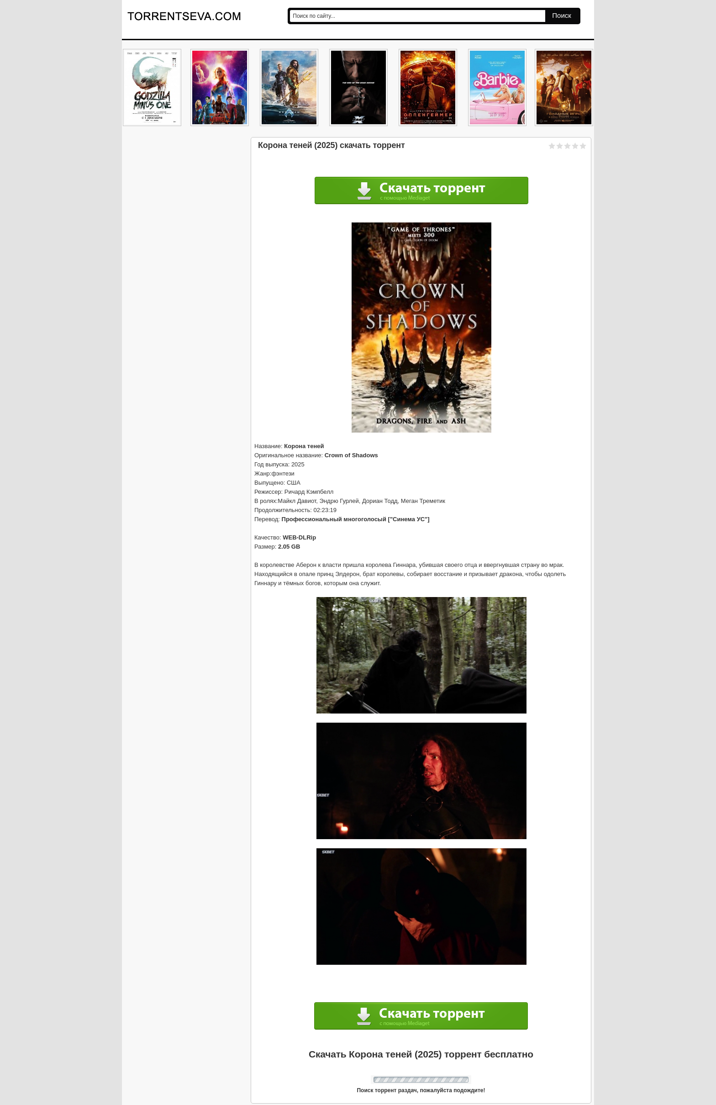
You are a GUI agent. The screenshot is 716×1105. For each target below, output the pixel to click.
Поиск (561, 15)
